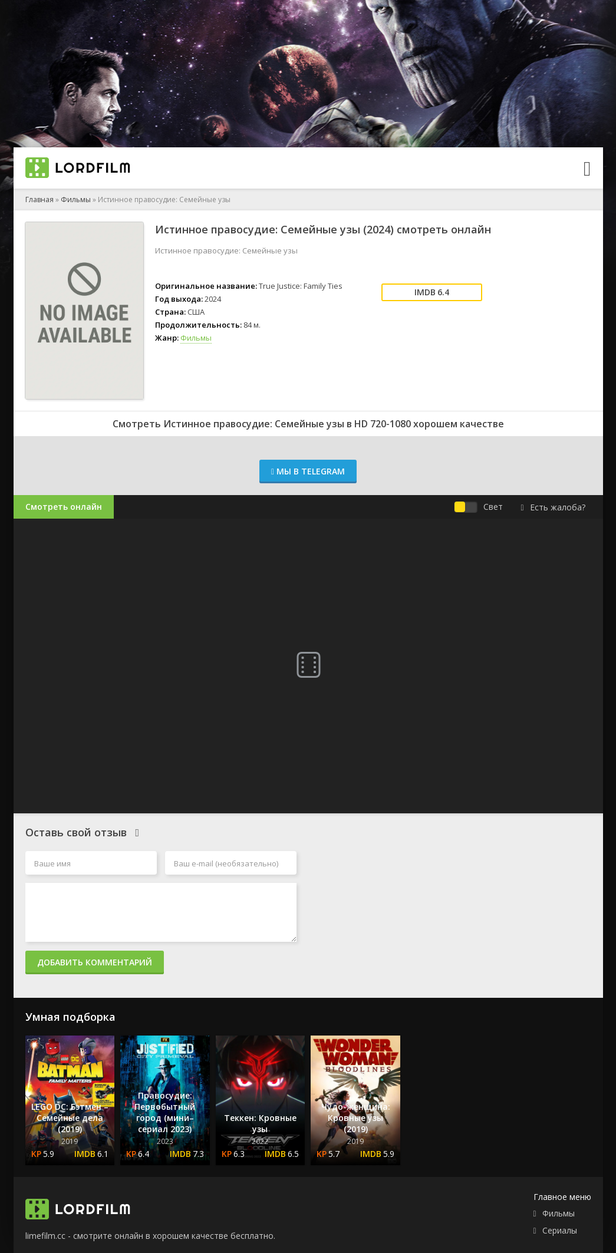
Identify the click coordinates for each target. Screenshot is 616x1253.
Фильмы (76, 199)
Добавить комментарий (94, 962)
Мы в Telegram (308, 471)
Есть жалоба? (553, 507)
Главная (39, 199)
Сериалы (559, 1230)
